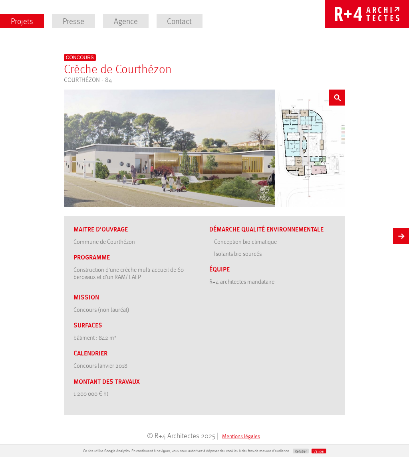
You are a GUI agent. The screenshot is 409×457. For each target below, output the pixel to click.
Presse (73, 21)
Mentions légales (241, 436)
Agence (126, 21)
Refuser (301, 451)
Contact (179, 21)
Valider (319, 451)
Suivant (401, 235)
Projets (22, 21)
